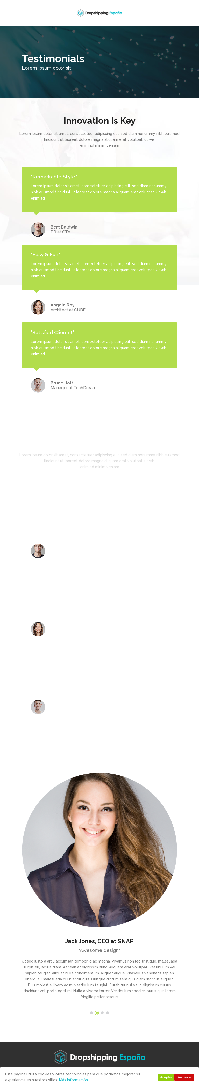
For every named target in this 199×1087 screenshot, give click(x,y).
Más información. (74, 1080)
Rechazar (184, 1077)
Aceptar (166, 1077)
